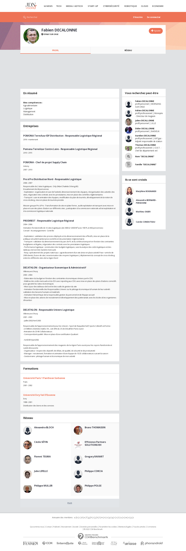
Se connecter (154, 17)
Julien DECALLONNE (144, 120)
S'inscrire (138, 17)
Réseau (128, 50)
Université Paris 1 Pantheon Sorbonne (44, 378)
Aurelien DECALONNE (145, 135)
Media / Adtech (74, 6)
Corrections (151, 527)
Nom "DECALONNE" (144, 156)
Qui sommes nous (37, 527)
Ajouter (157, 30)
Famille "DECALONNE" (146, 164)
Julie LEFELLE (41, 471)
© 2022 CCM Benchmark (93, 529)
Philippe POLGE (93, 485)
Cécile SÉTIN (41, 442)
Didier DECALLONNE (144, 128)
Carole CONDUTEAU (145, 221)
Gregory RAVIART (94, 456)
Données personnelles (89, 527)
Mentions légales (125, 527)
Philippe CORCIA (94, 471)
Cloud (144, 6)
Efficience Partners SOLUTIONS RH (95, 443)
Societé (75, 527)
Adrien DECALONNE (144, 110)
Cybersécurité (111, 6)
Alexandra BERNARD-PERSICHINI (146, 201)
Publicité (56, 527)
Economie (157, 6)
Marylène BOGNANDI (146, 191)
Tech (58, 6)
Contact (49, 527)
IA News (48, 6)
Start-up (93, 6)
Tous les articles (139, 527)
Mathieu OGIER (143, 211)
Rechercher (32, 17)
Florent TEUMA (42, 456)
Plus (69, 503)
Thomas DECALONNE (145, 145)
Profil (55, 50)
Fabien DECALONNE (144, 101)
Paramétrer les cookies (108, 527)
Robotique (130, 6)
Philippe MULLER (43, 485)
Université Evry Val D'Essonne (39, 395)
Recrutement (66, 527)
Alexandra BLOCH (44, 427)
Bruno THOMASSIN (95, 427)
